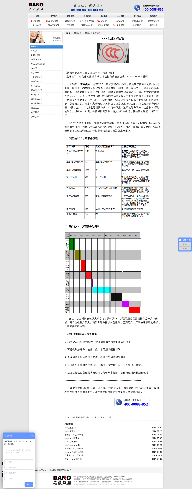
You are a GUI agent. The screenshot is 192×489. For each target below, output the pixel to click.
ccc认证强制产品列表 (74, 452)
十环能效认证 (137, 21)
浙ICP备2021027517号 (115, 484)
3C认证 (104, 21)
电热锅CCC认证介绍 (74, 434)
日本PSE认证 (53, 25)
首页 (37, 16)
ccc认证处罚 (70, 428)
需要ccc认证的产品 (73, 459)
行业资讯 (70, 16)
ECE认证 (70, 25)
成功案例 (103, 16)
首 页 (68, 33)
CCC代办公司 (71, 441)
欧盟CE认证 (70, 21)
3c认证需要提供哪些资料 (80, 417)
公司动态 (87, 16)
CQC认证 (120, 21)
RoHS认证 (37, 25)
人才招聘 (120, 16)
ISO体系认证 (103, 25)
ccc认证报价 (70, 431)
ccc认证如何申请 (72, 438)
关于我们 (53, 16)
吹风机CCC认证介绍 (74, 455)
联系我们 (153, 16)
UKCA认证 (53, 21)
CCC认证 (137, 25)
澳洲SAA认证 (87, 25)
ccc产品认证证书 (72, 445)
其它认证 (153, 25)
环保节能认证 (153, 21)
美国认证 (120, 25)
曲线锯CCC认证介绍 (74, 448)
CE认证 (37, 21)
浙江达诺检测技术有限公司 (60, 470)
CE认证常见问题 (87, 21)
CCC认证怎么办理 (104, 417)
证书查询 (137, 16)
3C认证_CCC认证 (38, 470)
